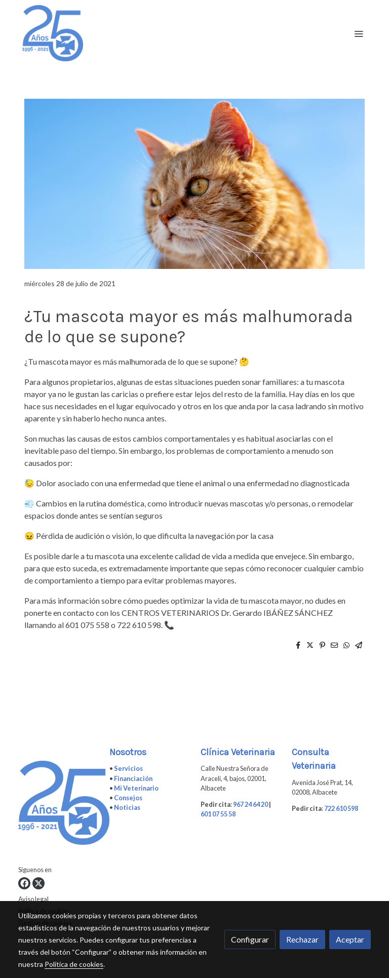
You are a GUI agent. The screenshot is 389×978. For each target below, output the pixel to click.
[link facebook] (24, 883)
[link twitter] (38, 883)
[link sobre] (57, 805)
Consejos (128, 798)
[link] (52, 33)
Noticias (127, 807)
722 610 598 (341, 808)
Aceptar (350, 939)
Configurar (250, 939)
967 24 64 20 (250, 804)
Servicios (128, 768)
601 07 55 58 (218, 814)
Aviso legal (33, 899)
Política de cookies (74, 964)
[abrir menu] (358, 33)
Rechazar (302, 939)
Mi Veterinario (136, 788)
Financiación (133, 778)
